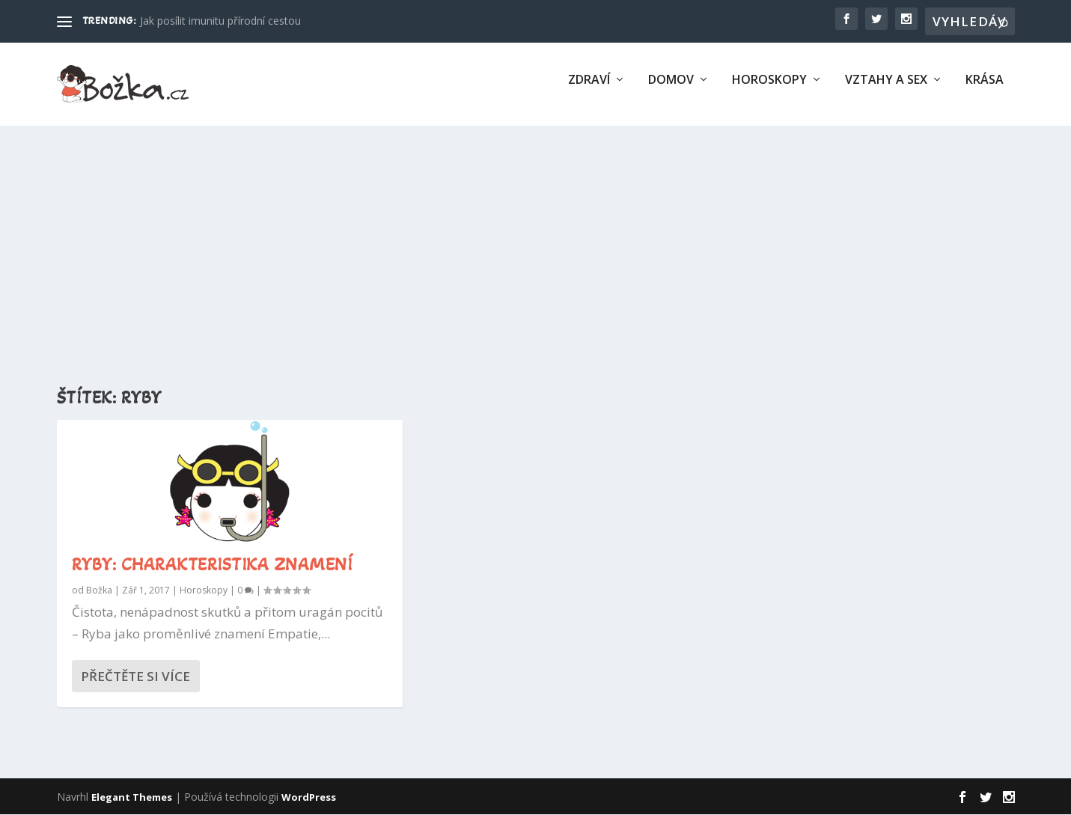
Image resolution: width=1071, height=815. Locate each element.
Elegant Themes (131, 798)
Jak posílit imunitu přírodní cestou (220, 20)
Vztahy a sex (886, 90)
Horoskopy (769, 90)
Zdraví (589, 90)
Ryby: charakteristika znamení (212, 565)
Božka (99, 590)
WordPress (308, 798)
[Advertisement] (536, 247)
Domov (671, 90)
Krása (984, 90)
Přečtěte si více (135, 677)
